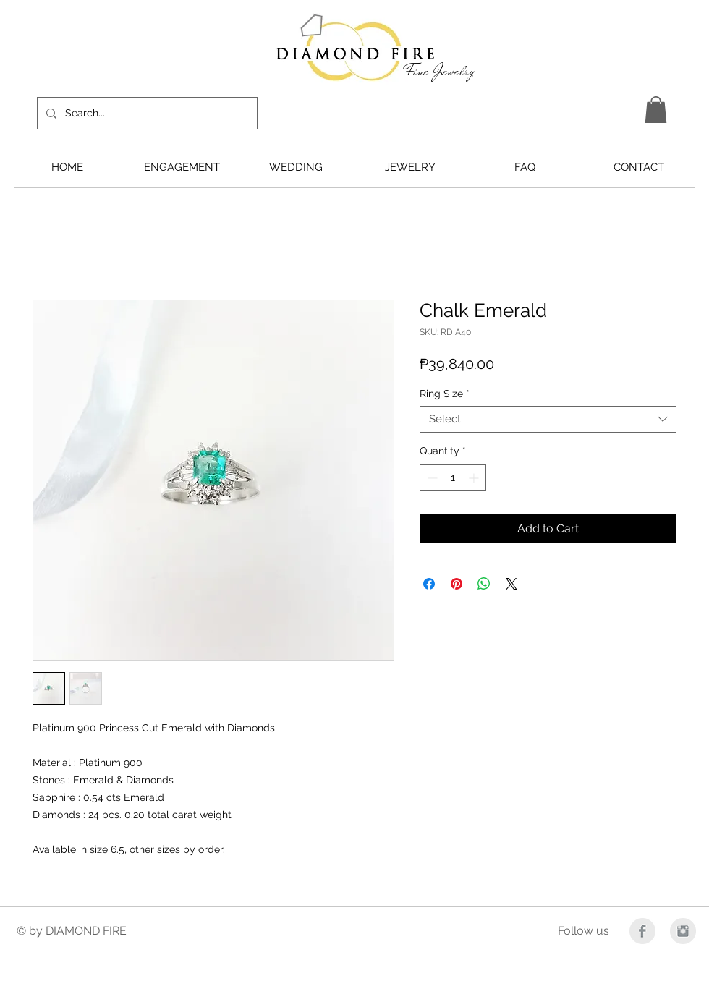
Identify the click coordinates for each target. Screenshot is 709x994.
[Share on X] (511, 583)
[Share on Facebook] (429, 583)
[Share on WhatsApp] (484, 583)
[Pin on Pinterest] (456, 583)
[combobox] (548, 419)
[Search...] (145, 113)
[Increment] (475, 477)
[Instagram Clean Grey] (683, 931)
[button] (656, 109)
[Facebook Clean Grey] (642, 931)
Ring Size (445, 393)
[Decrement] (431, 477)
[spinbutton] (453, 477)
